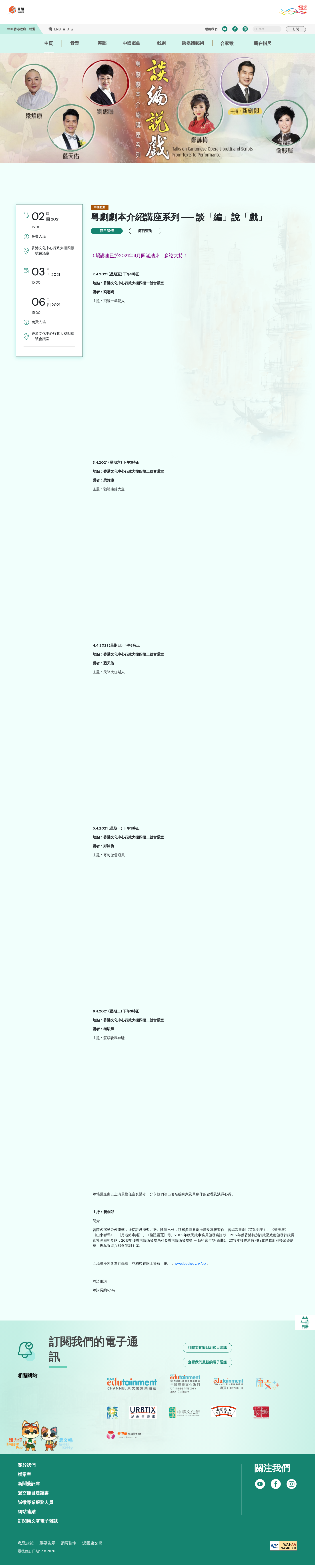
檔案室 (24, 1474)
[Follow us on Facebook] (260, 1484)
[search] (267, 29)
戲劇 (161, 43)
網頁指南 (69, 1543)
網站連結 (27, 1512)
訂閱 (296, 29)
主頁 (48, 43)
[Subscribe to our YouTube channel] (291, 1484)
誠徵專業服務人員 (35, 1502)
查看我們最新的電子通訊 (207, 1362)
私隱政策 (26, 1543)
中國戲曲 (131, 43)
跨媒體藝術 (193, 43)
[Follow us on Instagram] (275, 1484)
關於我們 (27, 1465)
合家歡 (227, 43)
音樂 (74, 43)
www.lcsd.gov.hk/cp (190, 1263)
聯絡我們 (211, 29)
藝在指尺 (262, 43)
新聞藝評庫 (29, 1484)
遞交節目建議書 (33, 1493)
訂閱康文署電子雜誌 (38, 1521)
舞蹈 (102, 43)
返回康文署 (92, 1543)
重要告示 (47, 1543)
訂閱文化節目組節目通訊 (207, 1347)
